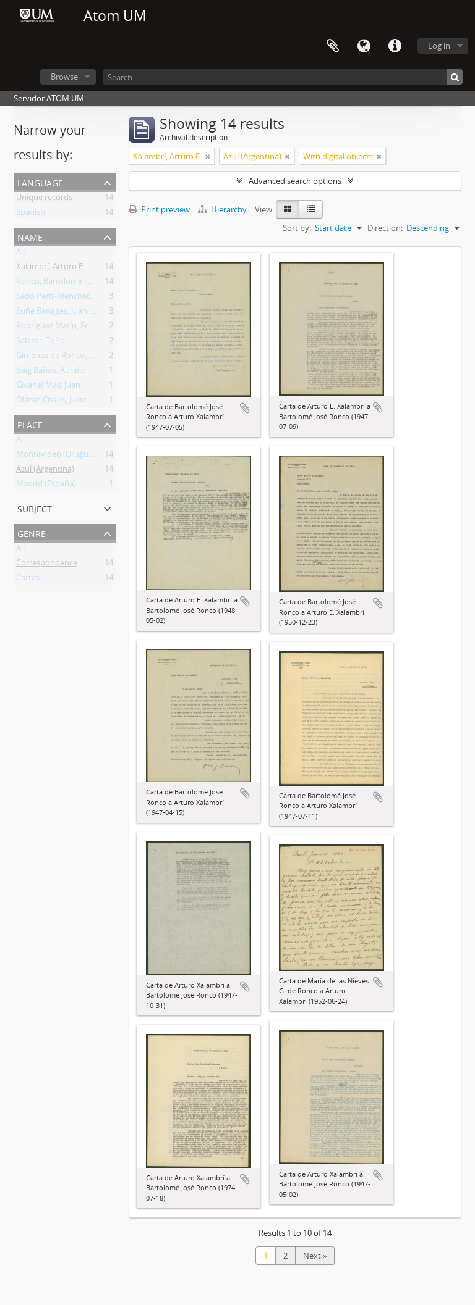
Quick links (394, 46)
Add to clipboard (245, 408)
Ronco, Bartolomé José (57, 283)
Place (30, 423)
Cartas (28, 579)
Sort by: (297, 227)
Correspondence (46, 564)
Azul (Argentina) (45, 471)
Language (363, 46)
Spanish (30, 214)
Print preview (159, 209)
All (20, 253)
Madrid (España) (46, 485)
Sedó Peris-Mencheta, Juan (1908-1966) (87, 298)
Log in (439, 45)
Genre (31, 532)
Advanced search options (295, 180)
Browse (64, 76)
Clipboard (332, 46)
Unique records (44, 199)
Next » (315, 1255)
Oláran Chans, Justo (52, 401)
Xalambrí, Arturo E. (50, 268)
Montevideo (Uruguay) (58, 456)
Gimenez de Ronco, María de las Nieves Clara (97, 357)
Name (30, 236)
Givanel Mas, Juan (48, 387)
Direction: (385, 227)
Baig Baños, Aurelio (51, 372)
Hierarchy (223, 209)
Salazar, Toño (40, 342)
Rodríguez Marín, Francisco (65, 327)
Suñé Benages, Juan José (60, 313)
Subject (34, 507)
